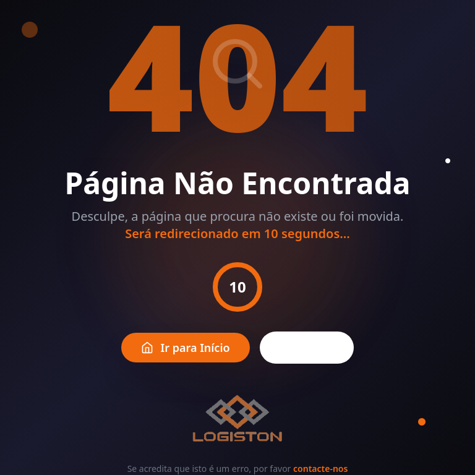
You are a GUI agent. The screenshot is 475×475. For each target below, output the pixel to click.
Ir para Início (185, 347)
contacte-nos (320, 468)
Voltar (307, 347)
